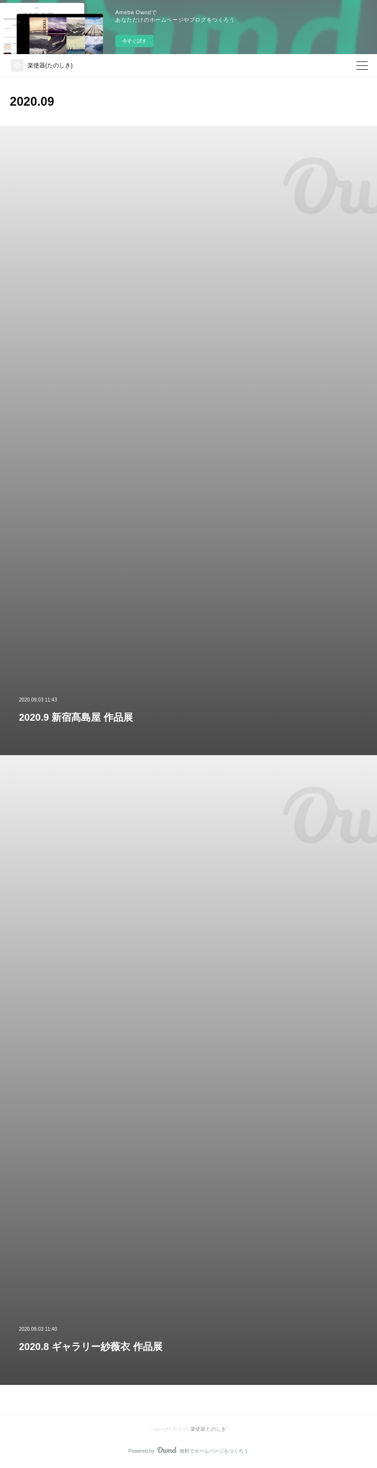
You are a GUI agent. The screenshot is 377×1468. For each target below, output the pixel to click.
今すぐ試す (134, 41)
